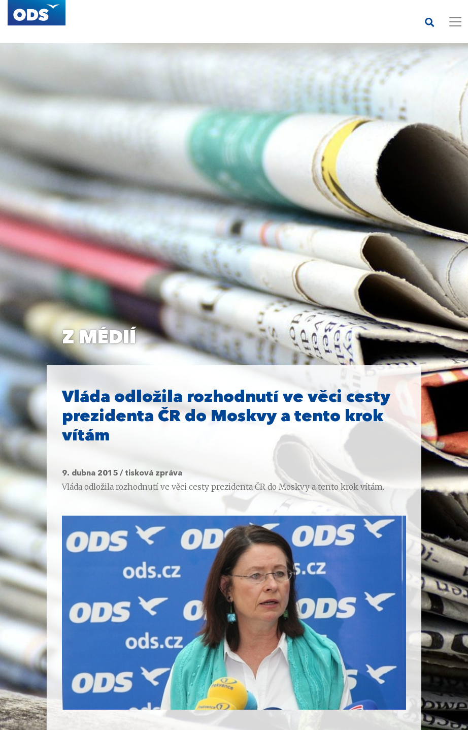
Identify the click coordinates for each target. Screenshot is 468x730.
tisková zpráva (153, 473)
